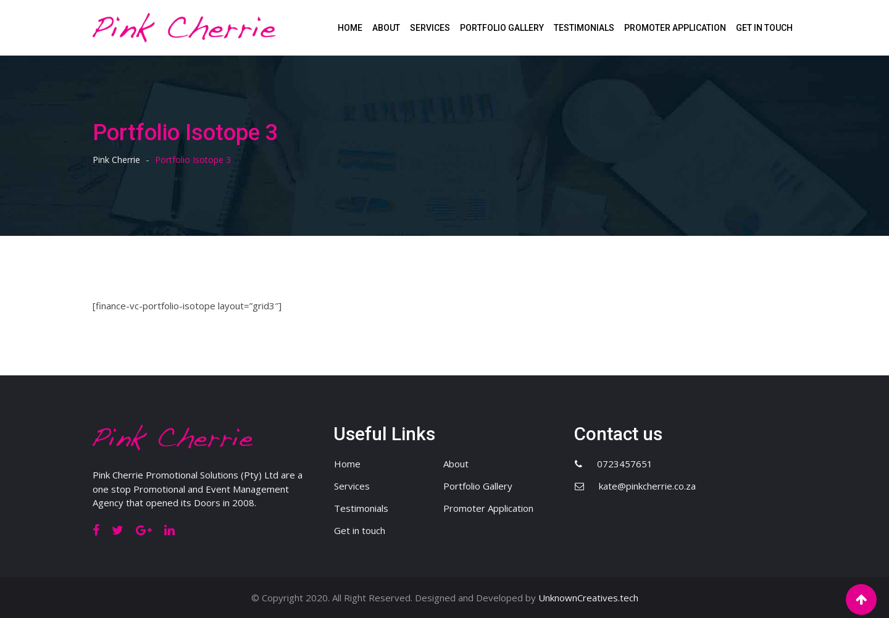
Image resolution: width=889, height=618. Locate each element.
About (386, 28)
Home (350, 28)
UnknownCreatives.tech (588, 597)
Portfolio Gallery (502, 28)
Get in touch (764, 28)
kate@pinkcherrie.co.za (647, 486)
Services (430, 28)
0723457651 (625, 463)
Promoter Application (675, 28)
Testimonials (584, 28)
